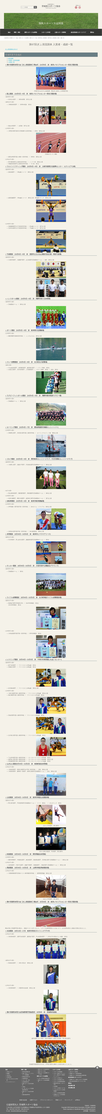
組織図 (8, 1073)
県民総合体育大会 (26, 1076)
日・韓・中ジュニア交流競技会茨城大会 (28, 1089)
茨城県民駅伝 (25, 1078)
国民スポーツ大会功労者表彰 (28, 1084)
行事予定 (8, 1075)
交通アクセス (33, 1100)
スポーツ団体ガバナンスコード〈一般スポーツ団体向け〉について (59, 1075)
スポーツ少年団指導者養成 (59, 1081)
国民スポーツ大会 (42, 1071)
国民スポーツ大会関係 (30, 32)
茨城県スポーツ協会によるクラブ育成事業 (78, 1079)
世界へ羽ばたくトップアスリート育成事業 (28, 1074)
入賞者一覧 (11, 62)
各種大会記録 (23, 1100)
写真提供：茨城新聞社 (90, 1105)
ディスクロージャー (11, 1081)
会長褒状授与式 (25, 1081)
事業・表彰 (17, 32)
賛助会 (92, 32)
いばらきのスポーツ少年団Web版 (59, 1090)
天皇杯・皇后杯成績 (14, 60)
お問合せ (77, 1100)
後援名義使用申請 (26, 1094)
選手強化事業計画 (26, 1071)
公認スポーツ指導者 (60, 32)
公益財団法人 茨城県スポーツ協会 (22, 1104)
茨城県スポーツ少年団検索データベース (59, 1095)
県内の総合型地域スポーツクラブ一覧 (77, 1081)
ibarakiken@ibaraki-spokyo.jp (19, 1111)
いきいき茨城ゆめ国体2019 (44, 1078)
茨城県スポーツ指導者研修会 (75, 1073)
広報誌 (23, 1086)
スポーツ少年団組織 (58, 1071)
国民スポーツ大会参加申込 (43, 1069)
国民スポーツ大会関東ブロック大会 (43, 1073)
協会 (9, 32)
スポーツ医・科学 (26, 1080)
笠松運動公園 (72, 1087)
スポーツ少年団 (45, 32)
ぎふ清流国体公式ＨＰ (11, 49)
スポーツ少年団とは (58, 1078)
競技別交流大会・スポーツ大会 (59, 1084)
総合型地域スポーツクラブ (78, 32)
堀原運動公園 (72, 1085)
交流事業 (55, 1086)
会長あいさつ (9, 1071)
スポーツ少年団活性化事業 (59, 1092)
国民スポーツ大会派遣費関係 (43, 1081)
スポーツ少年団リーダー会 (59, 1088)
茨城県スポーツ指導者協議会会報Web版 (77, 1075)
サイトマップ (68, 1100)
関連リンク (59, 1100)
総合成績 (10, 58)
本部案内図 (9, 1077)
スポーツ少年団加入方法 (59, 1079)
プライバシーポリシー (46, 1100)
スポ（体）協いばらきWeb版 (12, 1079)
